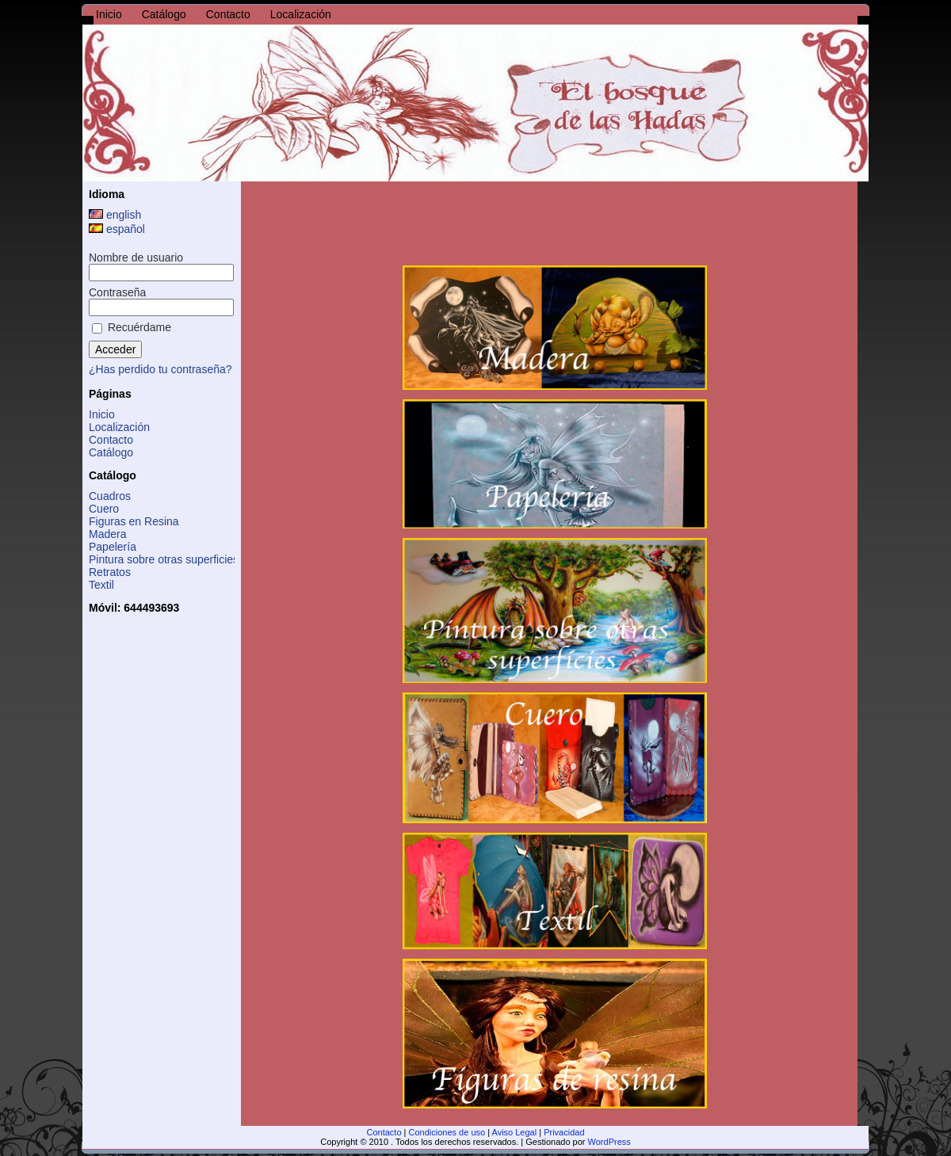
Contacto (111, 439)
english (115, 214)
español (117, 229)
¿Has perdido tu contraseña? (160, 369)
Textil (101, 584)
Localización (119, 427)
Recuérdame (131, 327)
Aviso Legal (514, 1132)
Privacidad (564, 1132)
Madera (107, 534)
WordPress (609, 1141)
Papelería (112, 546)
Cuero (104, 508)
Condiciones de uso (447, 1132)
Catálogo (111, 452)
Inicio (102, 414)
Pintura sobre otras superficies (164, 559)
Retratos (110, 572)
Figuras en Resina (134, 521)
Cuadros (110, 496)
